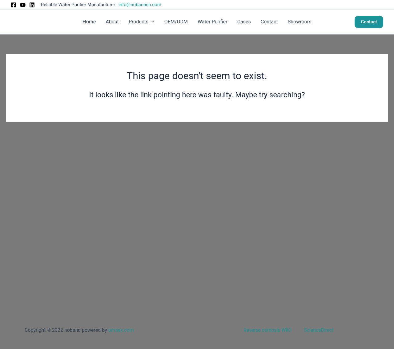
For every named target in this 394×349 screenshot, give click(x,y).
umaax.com (121, 330)
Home (89, 22)
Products (142, 22)
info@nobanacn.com (140, 4)
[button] (151, 22)
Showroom (300, 22)
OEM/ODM (176, 22)
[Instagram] (23, 5)
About (112, 22)
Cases (244, 22)
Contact (269, 22)
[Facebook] (13, 5)
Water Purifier (212, 22)
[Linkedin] (32, 5)
